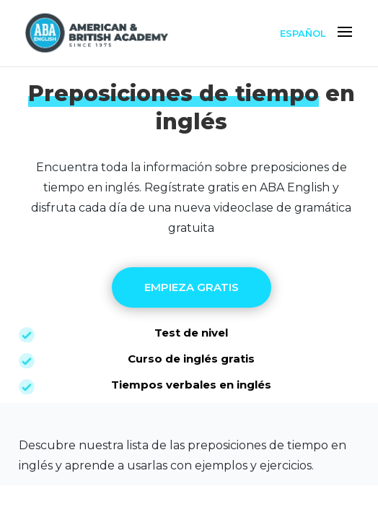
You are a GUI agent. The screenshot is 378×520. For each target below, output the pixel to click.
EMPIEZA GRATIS (191, 287)
